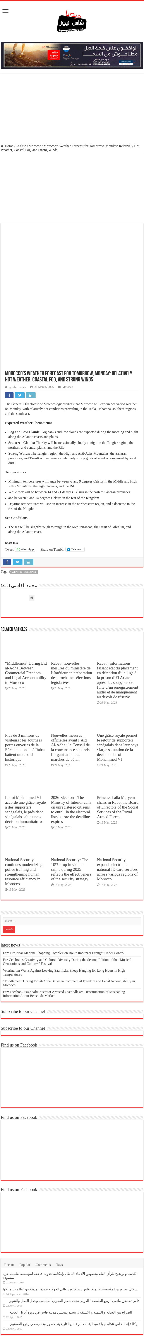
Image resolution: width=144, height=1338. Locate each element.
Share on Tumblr (52, 477)
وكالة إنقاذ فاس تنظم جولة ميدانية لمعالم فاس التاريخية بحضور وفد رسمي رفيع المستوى (73, 1252)
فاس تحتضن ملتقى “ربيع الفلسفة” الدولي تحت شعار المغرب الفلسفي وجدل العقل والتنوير (74, 1229)
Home (7, 146)
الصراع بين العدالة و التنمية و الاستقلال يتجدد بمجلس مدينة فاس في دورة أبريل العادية (70, 1241)
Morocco (35, 146)
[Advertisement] (72, 109)
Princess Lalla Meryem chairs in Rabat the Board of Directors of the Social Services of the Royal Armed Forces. (117, 735)
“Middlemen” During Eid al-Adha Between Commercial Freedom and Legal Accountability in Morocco (26, 601)
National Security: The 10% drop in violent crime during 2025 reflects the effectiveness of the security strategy (71, 798)
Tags (59, 1193)
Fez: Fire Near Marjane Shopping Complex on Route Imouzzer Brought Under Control (64, 881)
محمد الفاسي (17, 315)
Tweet (9, 477)
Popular (24, 1193)
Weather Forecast (24, 500)
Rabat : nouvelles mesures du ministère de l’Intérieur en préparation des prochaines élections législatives (71, 601)
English (21, 146)
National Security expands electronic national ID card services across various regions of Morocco (117, 798)
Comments (43, 1193)
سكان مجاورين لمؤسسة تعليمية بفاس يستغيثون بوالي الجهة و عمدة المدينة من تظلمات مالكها (70, 1217)
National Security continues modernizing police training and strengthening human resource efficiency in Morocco (23, 800)
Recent (9, 1193)
